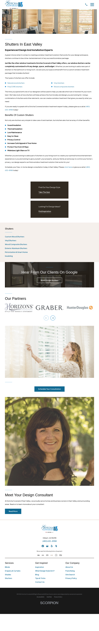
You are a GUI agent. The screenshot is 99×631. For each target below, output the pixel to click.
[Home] (14, 4)
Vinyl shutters (59, 83)
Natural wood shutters (15, 83)
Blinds (7, 567)
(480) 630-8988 (49, 541)
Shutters (8, 578)
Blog (37, 575)
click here (68, 167)
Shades (8, 575)
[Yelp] (52, 546)
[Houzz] (56, 546)
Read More (13, 511)
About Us (69, 567)
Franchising (70, 571)
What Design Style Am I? (45, 571)
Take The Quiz (44, 192)
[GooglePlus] (47, 546)
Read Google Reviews (49, 280)
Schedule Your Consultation (49, 389)
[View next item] (52, 318)
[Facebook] (43, 546)
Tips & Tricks (40, 578)
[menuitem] (49, 236)
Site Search (70, 575)
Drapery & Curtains (12, 571)
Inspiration (39, 567)
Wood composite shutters (64, 87)
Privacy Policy (71, 578)
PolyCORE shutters (14, 87)
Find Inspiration (45, 211)
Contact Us (39, 582)
